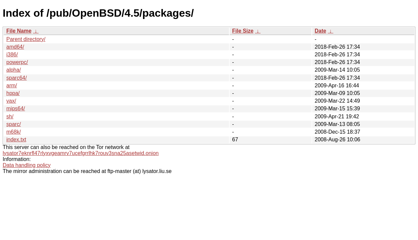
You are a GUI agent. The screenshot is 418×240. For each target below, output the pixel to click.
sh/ (9, 116)
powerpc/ (17, 62)
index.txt (16, 139)
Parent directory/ (25, 39)
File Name (19, 31)
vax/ (11, 101)
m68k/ (13, 132)
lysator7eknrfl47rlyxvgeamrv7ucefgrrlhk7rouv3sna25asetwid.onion (81, 153)
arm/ (11, 85)
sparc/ (13, 124)
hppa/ (13, 93)
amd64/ (15, 47)
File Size (243, 31)
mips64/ (15, 108)
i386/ (12, 54)
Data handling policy (27, 165)
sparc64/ (16, 78)
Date (320, 31)
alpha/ (13, 70)
